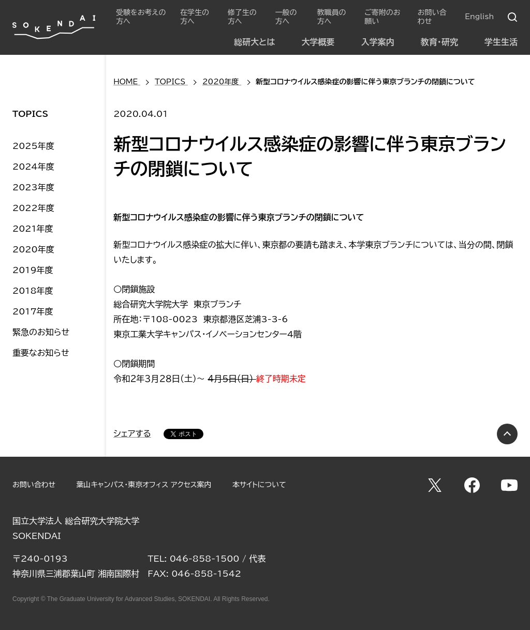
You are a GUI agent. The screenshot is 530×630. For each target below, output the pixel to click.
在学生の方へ (194, 17)
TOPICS (30, 114)
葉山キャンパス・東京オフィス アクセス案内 (143, 484)
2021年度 (32, 228)
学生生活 (501, 42)
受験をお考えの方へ (141, 17)
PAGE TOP (507, 434)
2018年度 (32, 291)
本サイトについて (259, 484)
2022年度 (33, 208)
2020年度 (33, 249)
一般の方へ (286, 17)
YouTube (509, 485)
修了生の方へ (242, 17)
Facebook (472, 485)
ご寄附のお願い (382, 17)
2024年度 (33, 166)
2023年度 (33, 187)
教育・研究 (439, 42)
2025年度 (33, 146)
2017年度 (32, 311)
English (479, 16)
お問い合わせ (432, 17)
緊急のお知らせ (40, 332)
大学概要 (317, 42)
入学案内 (377, 42)
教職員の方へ (331, 17)
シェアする (132, 433)
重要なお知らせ (40, 353)
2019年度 (32, 270)
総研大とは (254, 42)
